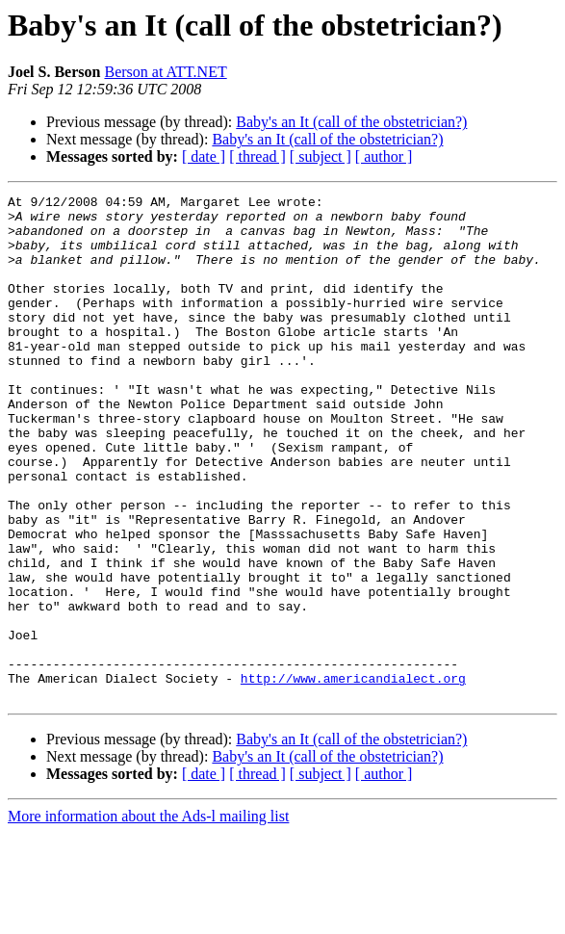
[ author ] (384, 156)
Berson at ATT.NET (165, 72)
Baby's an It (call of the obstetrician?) (351, 122)
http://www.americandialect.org (353, 776)
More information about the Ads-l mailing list (148, 917)
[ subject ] (320, 156)
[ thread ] (257, 156)
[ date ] (203, 156)
